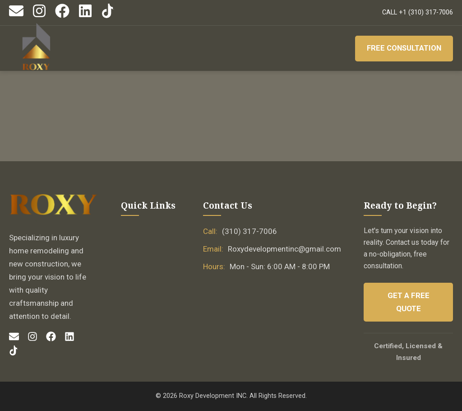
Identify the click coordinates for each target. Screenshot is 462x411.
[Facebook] (62, 16)
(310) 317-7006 (249, 231)
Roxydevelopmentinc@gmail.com (284, 248)
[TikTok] (108, 16)
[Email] (16, 16)
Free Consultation (402, 48)
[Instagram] (39, 16)
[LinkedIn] (85, 16)
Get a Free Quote (409, 302)
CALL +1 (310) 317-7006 (417, 12)
